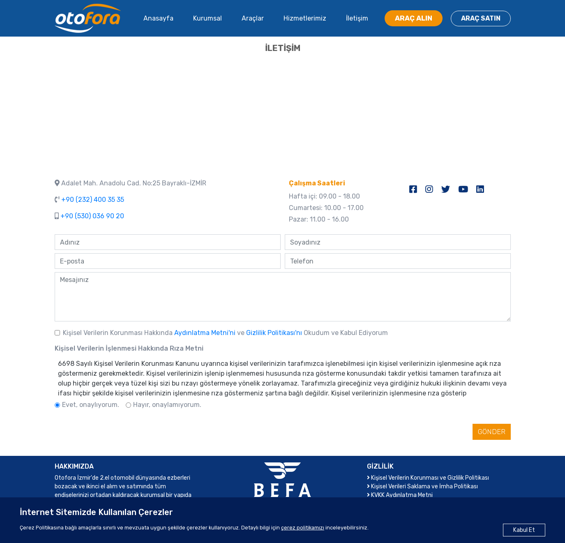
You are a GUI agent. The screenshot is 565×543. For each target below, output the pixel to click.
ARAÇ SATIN (480, 18)
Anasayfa (158, 18)
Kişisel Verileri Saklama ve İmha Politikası (422, 486)
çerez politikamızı (302, 528)
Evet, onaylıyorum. (90, 405)
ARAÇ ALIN (413, 18)
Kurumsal (207, 18)
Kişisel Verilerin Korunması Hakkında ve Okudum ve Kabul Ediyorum (225, 333)
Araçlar (253, 18)
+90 (92, 199)
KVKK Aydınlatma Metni (400, 495)
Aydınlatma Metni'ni (205, 333)
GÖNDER (491, 431)
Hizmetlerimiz (305, 18)
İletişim (357, 18)
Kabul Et (524, 530)
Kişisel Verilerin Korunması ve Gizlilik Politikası (428, 477)
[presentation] (117, 433)
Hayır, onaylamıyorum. (167, 405)
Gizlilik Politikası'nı (275, 333)
